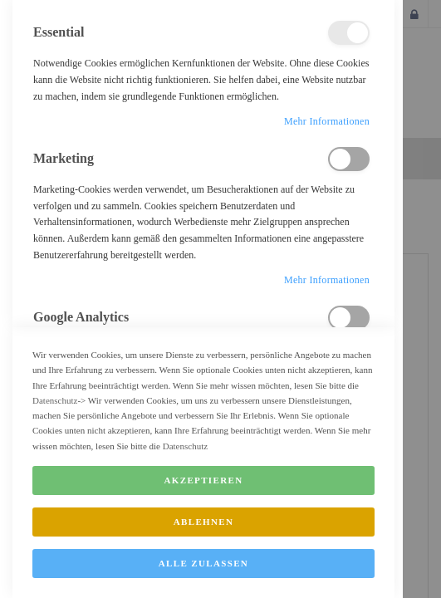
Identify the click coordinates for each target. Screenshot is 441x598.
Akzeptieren (203, 499)
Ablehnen (204, 541)
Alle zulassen (203, 582)
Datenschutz (54, 419)
